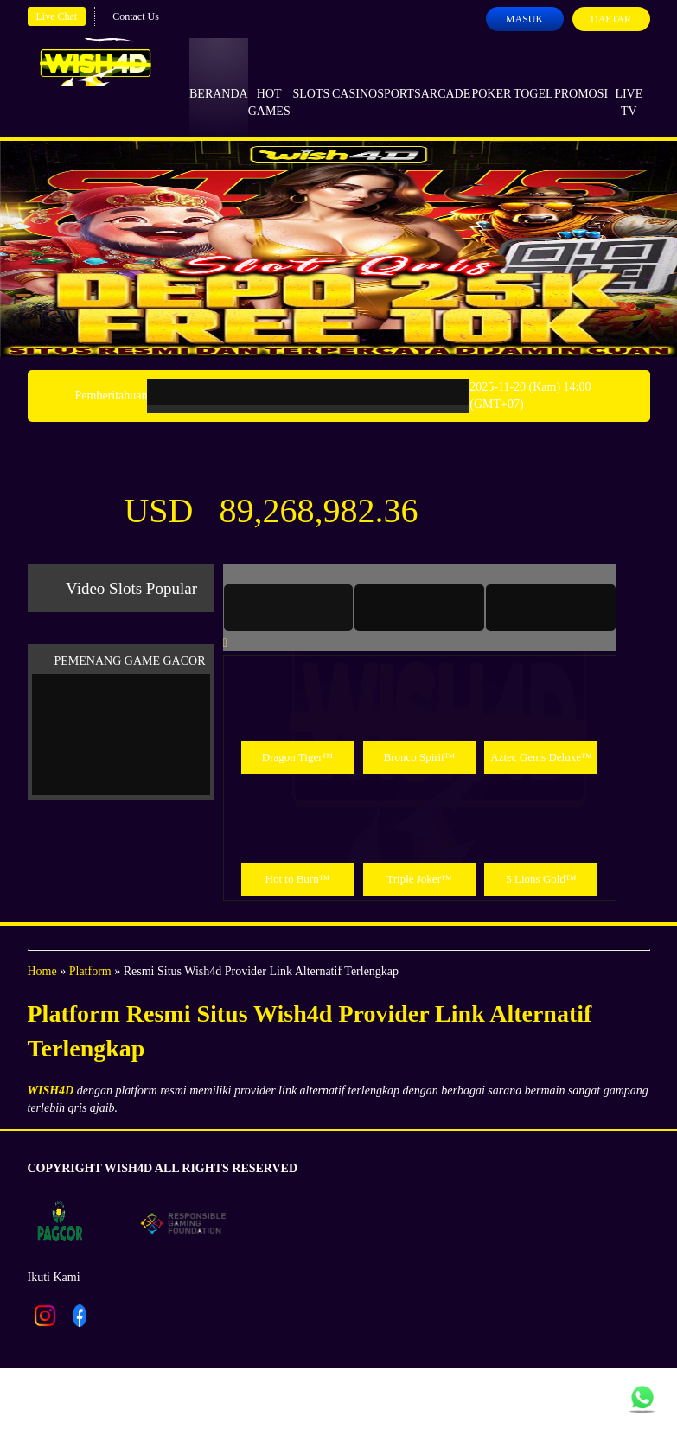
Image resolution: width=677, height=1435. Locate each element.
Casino (354, 77)
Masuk (524, 19)
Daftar (611, 19)
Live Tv (628, 86)
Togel (533, 77)
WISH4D (51, 1090)
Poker (491, 77)
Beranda (218, 77)
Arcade (446, 77)
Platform (90, 971)
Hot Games (269, 86)
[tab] (289, 607)
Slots (310, 77)
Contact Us (135, 16)
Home (42, 971)
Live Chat (57, 16)
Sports (399, 77)
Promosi (581, 77)
